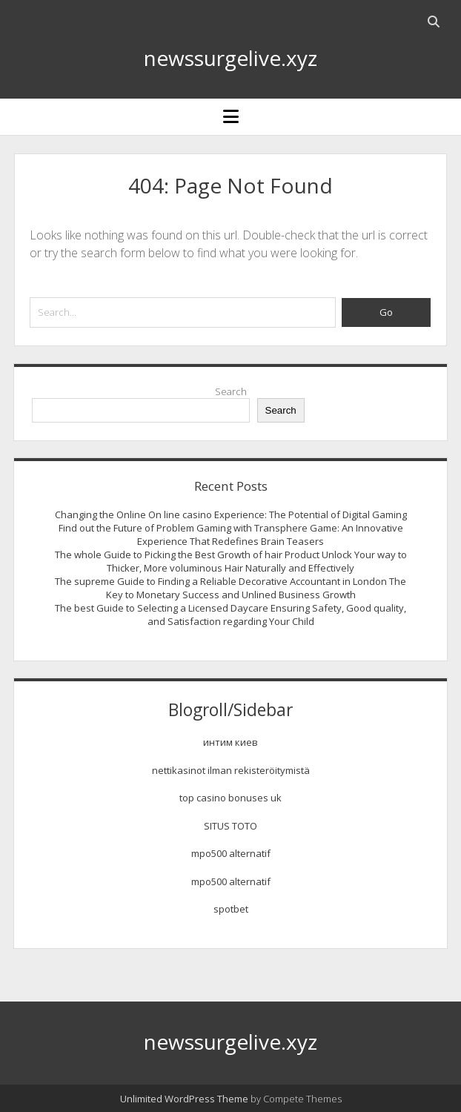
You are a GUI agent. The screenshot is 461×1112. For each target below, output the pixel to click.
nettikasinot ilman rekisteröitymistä (231, 770)
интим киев (230, 742)
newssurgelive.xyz (230, 58)
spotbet (230, 909)
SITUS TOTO (230, 826)
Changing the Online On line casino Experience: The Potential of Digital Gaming (231, 514)
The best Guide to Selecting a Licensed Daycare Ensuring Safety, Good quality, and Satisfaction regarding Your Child (230, 614)
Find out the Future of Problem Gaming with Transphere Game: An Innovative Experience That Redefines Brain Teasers (231, 534)
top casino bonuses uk (230, 797)
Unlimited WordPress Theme (184, 1098)
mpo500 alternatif (231, 853)
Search (231, 391)
